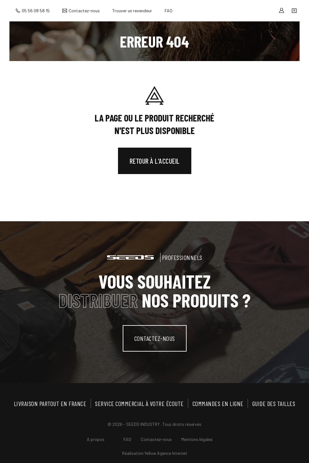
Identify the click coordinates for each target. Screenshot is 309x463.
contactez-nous (154, 338)
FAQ (168, 10)
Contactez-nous (84, 10)
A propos (95, 439)
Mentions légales (197, 439)
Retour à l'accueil (155, 161)
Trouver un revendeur (132, 10)
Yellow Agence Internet (165, 453)
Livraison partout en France (50, 403)
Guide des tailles (273, 403)
